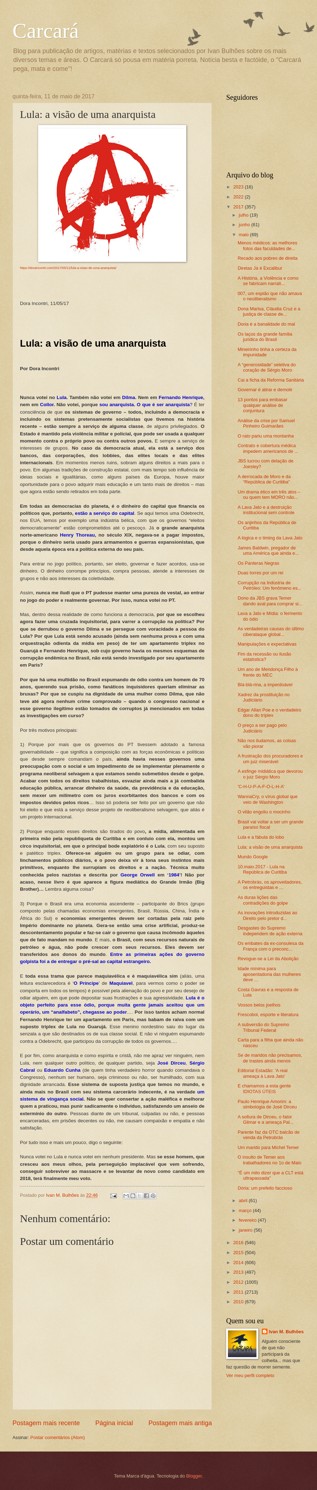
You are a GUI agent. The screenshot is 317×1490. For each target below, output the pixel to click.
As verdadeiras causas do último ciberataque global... (271, 631)
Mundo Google (252, 856)
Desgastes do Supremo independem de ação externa (270, 930)
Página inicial (114, 1423)
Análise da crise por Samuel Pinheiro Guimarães (266, 423)
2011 (239, 1292)
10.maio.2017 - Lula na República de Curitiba (262, 869)
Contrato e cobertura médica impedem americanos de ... (268, 448)
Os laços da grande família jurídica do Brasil (265, 336)
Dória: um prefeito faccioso (265, 1188)
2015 (239, 1252)
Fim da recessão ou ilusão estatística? (264, 656)
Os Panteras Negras (258, 563)
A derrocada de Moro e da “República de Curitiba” (264, 479)
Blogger (194, 1476)
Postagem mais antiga (180, 1423)
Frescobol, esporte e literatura (268, 1014)
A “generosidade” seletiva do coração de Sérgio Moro (267, 367)
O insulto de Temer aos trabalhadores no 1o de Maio (269, 1159)
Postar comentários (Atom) (57, 1437)
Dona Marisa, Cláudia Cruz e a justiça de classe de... (269, 311)
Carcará (45, 30)
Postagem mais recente (46, 1423)
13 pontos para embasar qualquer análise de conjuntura (262, 405)
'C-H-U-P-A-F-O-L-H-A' (261, 786)
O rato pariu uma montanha (265, 436)
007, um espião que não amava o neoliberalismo (270, 296)
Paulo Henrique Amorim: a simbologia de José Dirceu (267, 1104)
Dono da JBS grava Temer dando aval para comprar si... (270, 600)
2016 (239, 1242)
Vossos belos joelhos (259, 1005)
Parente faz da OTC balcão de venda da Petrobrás (269, 1134)
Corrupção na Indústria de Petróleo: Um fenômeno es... (269, 585)
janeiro (246, 1230)
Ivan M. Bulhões (286, 1331)
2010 (239, 1301)
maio (244, 234)
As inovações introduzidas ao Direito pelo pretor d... (267, 915)
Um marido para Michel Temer (268, 1147)
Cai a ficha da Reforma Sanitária (271, 380)
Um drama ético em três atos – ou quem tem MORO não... (269, 494)
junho (245, 224)
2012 (239, 1282)
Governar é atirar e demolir (265, 389)
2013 (239, 1272)
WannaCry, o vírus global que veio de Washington (267, 799)
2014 (239, 1262)
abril (244, 1200)
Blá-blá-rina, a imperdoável (265, 684)
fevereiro (248, 1220)
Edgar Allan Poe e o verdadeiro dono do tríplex (269, 712)
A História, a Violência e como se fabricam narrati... (268, 280)
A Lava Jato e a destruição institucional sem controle (266, 510)
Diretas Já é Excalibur (260, 268)
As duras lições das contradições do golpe (263, 900)
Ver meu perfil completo (250, 1375)
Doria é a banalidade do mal (266, 324)
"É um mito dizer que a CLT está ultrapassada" (270, 1175)
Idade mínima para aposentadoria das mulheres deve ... (269, 974)
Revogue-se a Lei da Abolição (268, 958)
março (246, 1210)
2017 (239, 206)
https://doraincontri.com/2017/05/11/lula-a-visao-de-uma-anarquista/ (68, 268)
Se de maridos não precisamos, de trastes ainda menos (270, 1057)
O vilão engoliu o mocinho (264, 811)
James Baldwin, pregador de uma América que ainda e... (268, 550)
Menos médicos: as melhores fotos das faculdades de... (267, 245)
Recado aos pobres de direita (267, 258)
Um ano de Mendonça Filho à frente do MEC (268, 672)
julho (244, 215)
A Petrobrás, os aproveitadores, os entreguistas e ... (270, 884)
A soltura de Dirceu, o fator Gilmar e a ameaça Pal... (265, 1119)
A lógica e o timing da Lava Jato (270, 537)
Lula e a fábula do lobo (261, 837)
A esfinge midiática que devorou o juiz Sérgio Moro (270, 774)
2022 (239, 197)
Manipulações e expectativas (267, 644)
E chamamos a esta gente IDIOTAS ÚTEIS (264, 1088)
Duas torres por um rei (260, 572)
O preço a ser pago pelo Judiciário (262, 728)
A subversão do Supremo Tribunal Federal (263, 1027)
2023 (239, 187)
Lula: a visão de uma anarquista (270, 847)
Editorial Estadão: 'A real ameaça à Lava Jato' (262, 1073)
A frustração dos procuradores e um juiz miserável (270, 758)
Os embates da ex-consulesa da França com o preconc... (270, 946)
